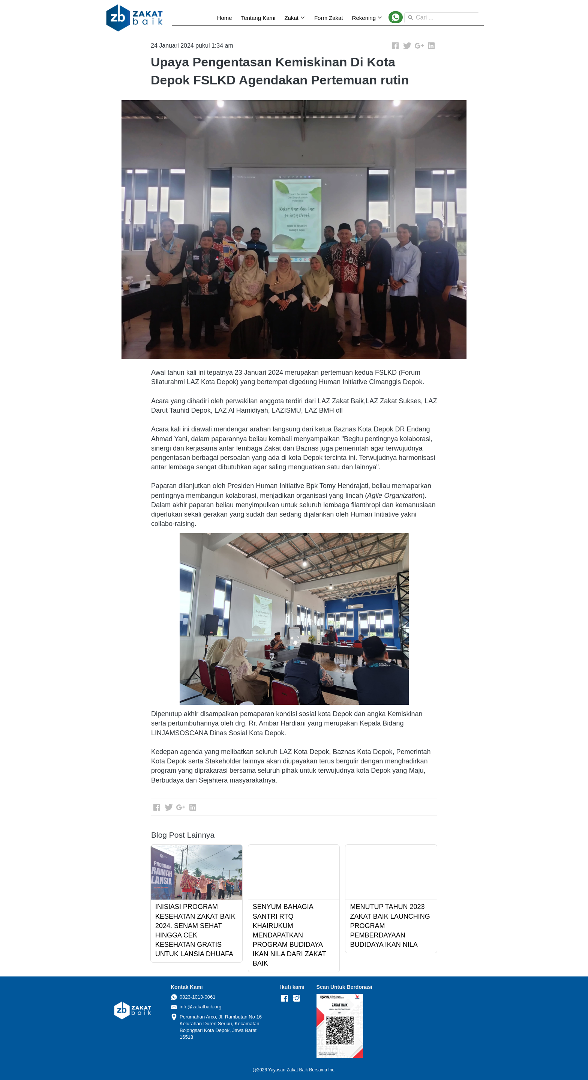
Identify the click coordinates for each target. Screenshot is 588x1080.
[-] (284, 998)
